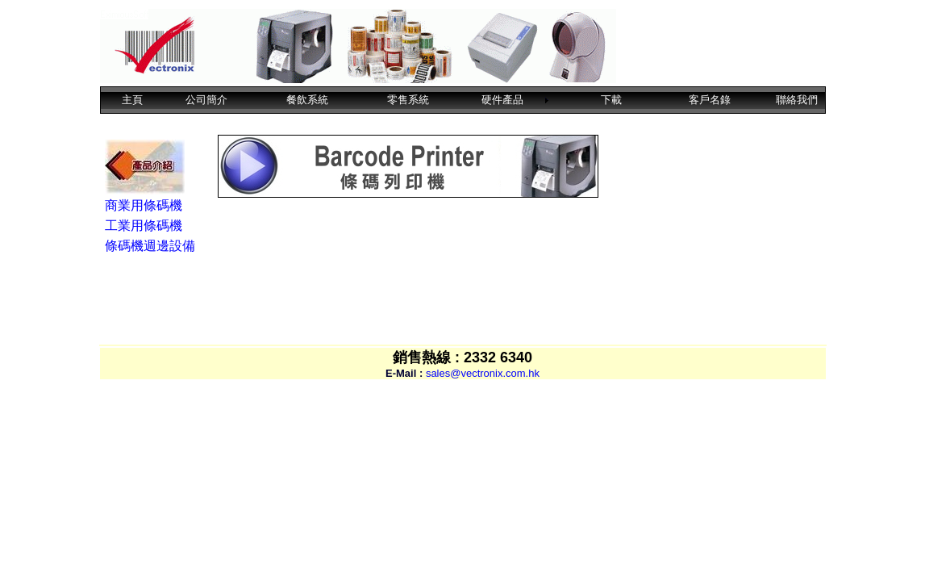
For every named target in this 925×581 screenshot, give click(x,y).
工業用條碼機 (143, 225)
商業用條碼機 (143, 205)
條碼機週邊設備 (150, 246)
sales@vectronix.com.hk (483, 373)
